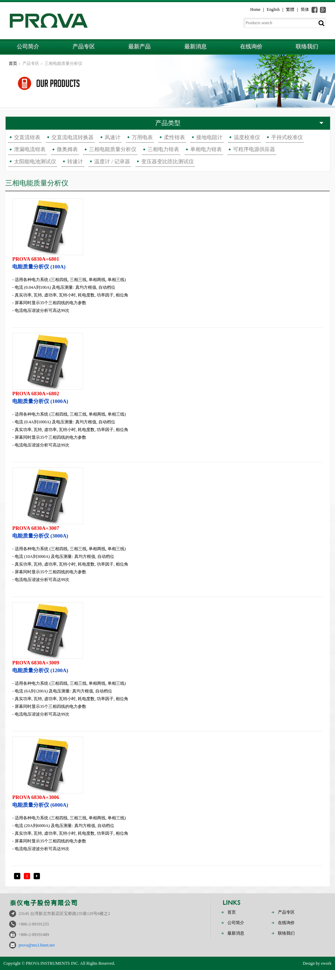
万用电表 (142, 137)
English (273, 9)
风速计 (113, 137)
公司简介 (28, 46)
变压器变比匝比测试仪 (167, 161)
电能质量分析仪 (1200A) (167, 666)
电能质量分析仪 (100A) (167, 262)
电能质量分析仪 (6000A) (167, 800)
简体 (305, 9)
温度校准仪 (247, 137)
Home (255, 9)
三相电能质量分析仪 (63, 63)
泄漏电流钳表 (30, 149)
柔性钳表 (174, 137)
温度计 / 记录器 (112, 161)
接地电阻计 (209, 137)
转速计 (75, 161)
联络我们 (307, 46)
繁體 (290, 9)
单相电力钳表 (206, 149)
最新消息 (195, 46)
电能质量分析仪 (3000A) (167, 531)
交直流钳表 (27, 137)
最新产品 (139, 46)
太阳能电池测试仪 (35, 161)
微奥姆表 (67, 149)
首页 (13, 63)
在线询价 (251, 46)
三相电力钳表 (163, 149)
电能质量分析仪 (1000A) (167, 397)
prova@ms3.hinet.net (37, 945)
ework (326, 963)
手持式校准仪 (287, 137)
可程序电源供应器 (254, 149)
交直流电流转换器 (73, 137)
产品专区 (84, 46)
